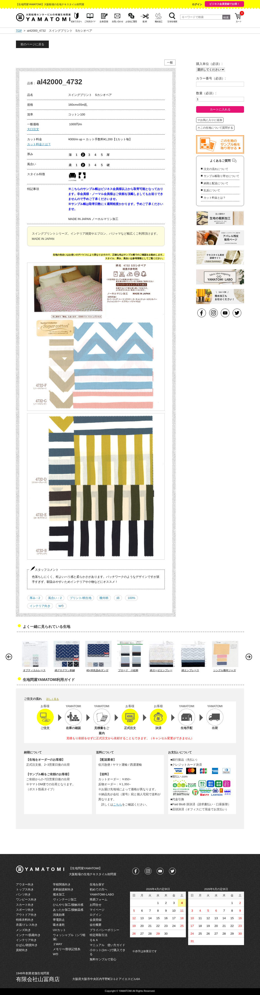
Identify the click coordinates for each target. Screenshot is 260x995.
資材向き (22, 950)
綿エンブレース (190, 670)
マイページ (97, 909)
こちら (117, 804)
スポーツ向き (25, 909)
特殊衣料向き (25, 919)
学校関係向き (62, 884)
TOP (19, 30)
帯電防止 (59, 919)
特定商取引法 (98, 935)
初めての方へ (98, 889)
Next (250, 658)
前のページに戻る (32, 44)
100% (131, 598)
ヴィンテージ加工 (65, 899)
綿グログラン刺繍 (65, 670)
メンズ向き (23, 930)
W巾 (61, 606)
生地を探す (97, 884)
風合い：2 (55, 598)
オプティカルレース (34, 670)
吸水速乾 (59, 924)
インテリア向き (40, 606)
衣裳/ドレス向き (27, 924)
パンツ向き (23, 894)
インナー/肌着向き (28, 935)
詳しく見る (52, 699)
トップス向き (25, 889)
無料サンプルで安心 (103, 959)
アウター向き (25, 884)
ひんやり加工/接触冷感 (68, 904)
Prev (10, 658)
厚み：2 (35, 598)
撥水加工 (59, 894)
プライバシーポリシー (104, 930)
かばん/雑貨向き (27, 945)
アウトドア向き (26, 914)
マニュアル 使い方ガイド (107, 945)
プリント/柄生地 (80, 598)
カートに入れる (220, 109)
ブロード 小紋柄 (128, 670)
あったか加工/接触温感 (68, 909)
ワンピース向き (26, 899)
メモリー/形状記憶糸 (67, 949)
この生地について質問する (215, 127)
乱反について (212, 190)
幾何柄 (103, 598)
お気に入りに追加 (210, 120)
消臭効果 (59, 914)
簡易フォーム (98, 899)
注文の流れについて (216, 169)
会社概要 (95, 924)
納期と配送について (216, 183)
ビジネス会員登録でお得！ (224, 4)
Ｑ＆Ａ (94, 940)
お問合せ (95, 904)
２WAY (57, 944)
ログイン (197, 4)
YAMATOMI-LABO (102, 894)
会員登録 (95, 919)
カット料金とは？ (39, 144)
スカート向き (25, 904)
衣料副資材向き (63, 889)
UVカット (59, 930)
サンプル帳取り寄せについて (221, 176)
